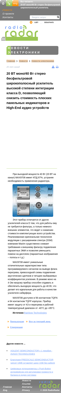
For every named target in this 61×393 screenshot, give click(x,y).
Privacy (26, 390)
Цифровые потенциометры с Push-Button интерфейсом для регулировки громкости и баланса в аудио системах (31, 371)
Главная (11, 61)
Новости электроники (43, 61)
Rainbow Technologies (35, 312)
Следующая (16, 327)
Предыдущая (17, 321)
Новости (7, 9)
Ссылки (26, 384)
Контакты (8, 17)
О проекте (8, 13)
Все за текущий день (40, 321)
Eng (5, 390)
